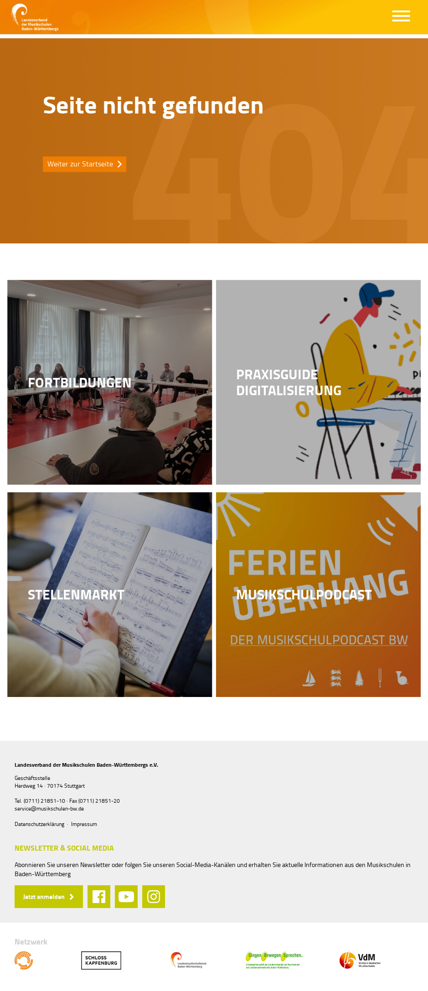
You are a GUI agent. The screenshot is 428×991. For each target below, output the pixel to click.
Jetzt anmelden (44, 896)
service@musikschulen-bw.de (49, 808)
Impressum (84, 824)
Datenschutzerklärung (39, 824)
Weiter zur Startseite (80, 164)
